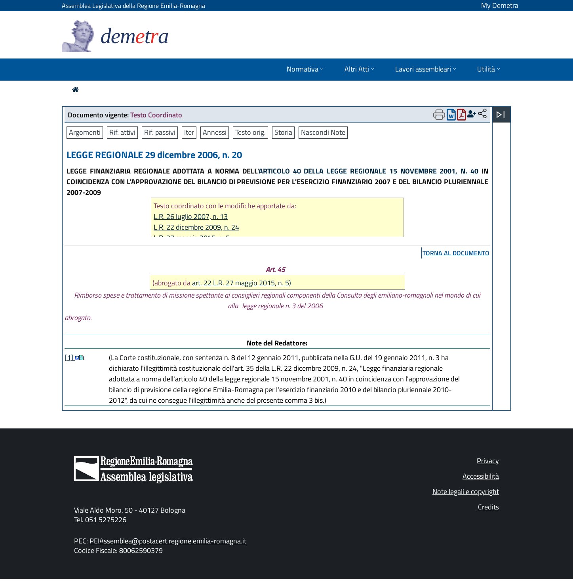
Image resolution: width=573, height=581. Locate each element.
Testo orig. (250, 132)
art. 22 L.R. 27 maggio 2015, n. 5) (241, 282)
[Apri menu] (500, 115)
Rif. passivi (159, 132)
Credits (488, 507)
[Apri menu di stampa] (439, 115)
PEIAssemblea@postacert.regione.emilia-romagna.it (167, 541)
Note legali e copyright (465, 491)
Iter (189, 132)
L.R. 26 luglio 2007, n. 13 (191, 216)
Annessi (215, 132)
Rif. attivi (122, 132)
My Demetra (499, 5)
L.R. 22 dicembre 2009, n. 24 (196, 227)
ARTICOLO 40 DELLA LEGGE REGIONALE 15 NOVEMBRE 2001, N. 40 (368, 171)
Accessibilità (481, 476)
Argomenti (85, 132)
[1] (70, 357)
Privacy (488, 460)
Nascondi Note (323, 132)
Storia (283, 132)
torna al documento (456, 253)
